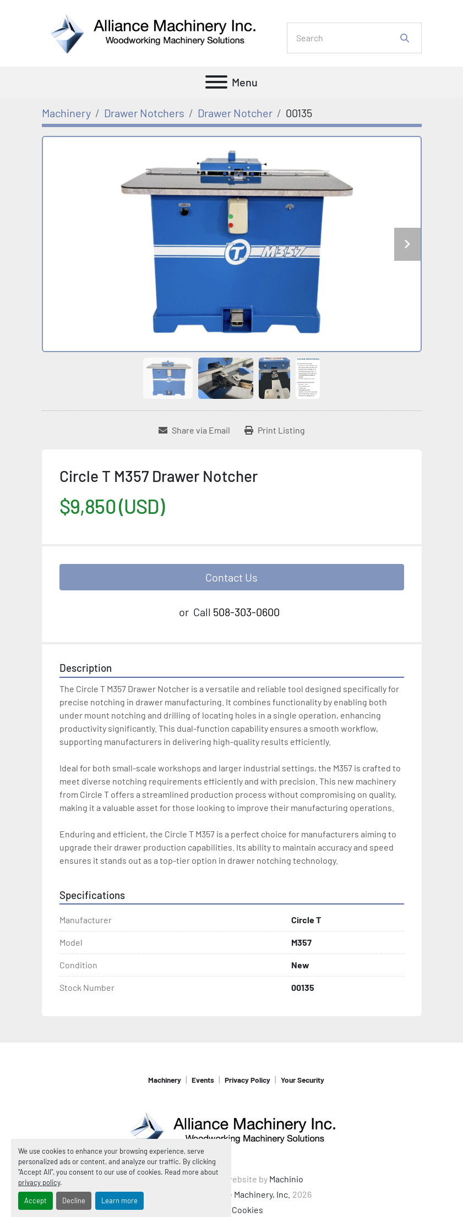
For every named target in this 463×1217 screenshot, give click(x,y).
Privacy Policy (247, 1079)
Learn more (119, 1200)
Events (203, 1079)
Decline (73, 1200)
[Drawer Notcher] (235, 112)
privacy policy (39, 1182)
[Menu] (216, 82)
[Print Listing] (274, 430)
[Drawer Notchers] (144, 112)
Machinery (164, 1079)
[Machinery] (66, 112)
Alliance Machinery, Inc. (245, 1194)
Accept (35, 1200)
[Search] (346, 38)
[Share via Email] (194, 430)
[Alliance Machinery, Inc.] (232, 1130)
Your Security (302, 1079)
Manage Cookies (231, 1209)
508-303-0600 (246, 611)
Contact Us (231, 577)
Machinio (286, 1179)
